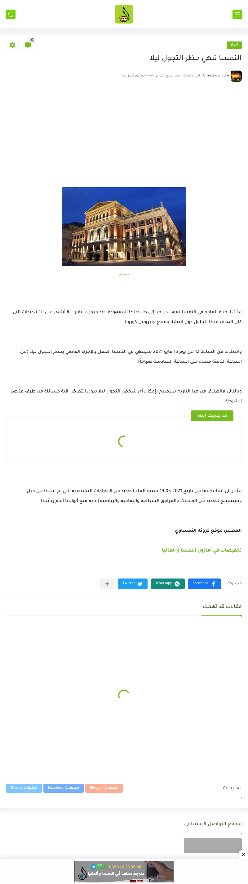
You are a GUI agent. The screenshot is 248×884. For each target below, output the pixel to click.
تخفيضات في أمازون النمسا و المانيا (202, 550)
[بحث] (11, 14)
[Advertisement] (124, 141)
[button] (204, 583)
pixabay (124, 274)
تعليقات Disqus (24, 788)
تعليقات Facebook (63, 788)
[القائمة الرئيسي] (237, 14)
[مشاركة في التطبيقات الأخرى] (107, 583)
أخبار (234, 45)
